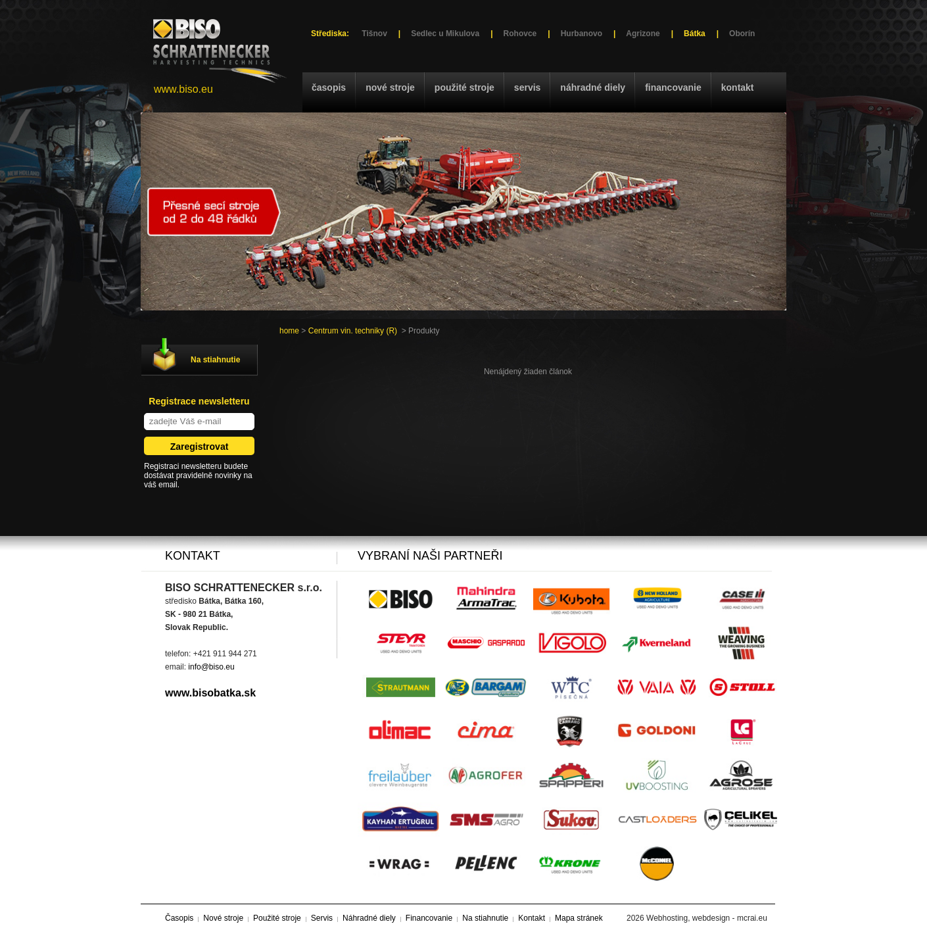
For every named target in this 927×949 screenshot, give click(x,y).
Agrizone (642, 33)
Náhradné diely (592, 87)
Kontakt (737, 87)
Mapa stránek (579, 918)
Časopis (329, 87)
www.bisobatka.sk (210, 692)
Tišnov (374, 33)
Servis (527, 87)
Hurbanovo (581, 33)
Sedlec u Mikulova (445, 33)
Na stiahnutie (215, 359)
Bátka (694, 33)
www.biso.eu (183, 89)
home (289, 330)
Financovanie (673, 87)
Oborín (742, 33)
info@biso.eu (211, 666)
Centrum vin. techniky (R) (352, 330)
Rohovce (520, 33)
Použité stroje (464, 87)
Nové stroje (390, 87)
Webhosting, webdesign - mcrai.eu (706, 918)
